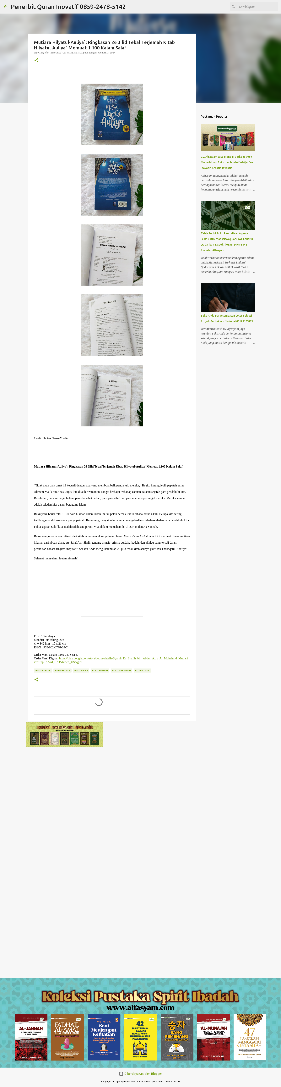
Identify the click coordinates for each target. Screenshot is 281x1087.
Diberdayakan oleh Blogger (140, 1073)
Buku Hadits (62, 670)
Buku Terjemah (121, 670)
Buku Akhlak (43, 670)
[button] (36, 60)
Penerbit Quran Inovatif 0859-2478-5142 (68, 6)
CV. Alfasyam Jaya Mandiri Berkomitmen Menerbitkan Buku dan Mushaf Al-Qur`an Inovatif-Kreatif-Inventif (227, 162)
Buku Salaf (81, 670)
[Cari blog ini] (257, 6)
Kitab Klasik (142, 670)
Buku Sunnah (100, 670)
